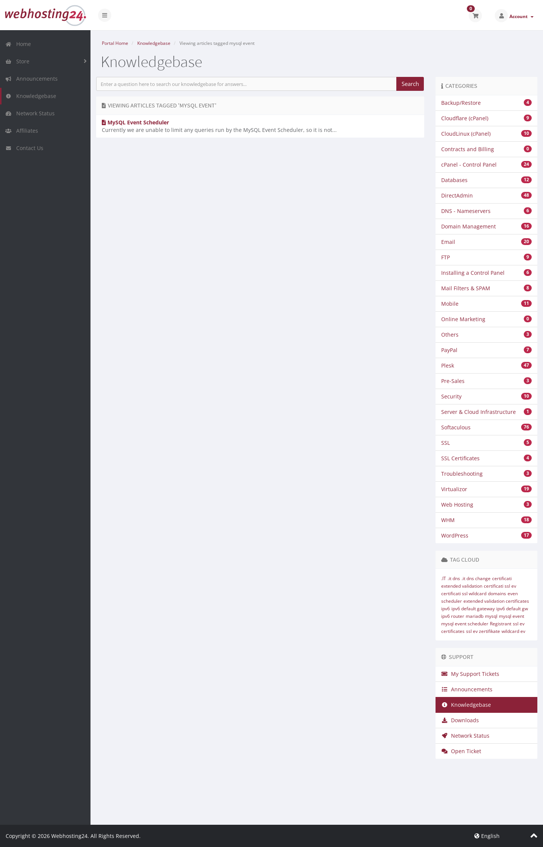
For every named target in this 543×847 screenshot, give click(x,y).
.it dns (454, 578)
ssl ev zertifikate (483, 631)
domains (497, 593)
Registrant (500, 623)
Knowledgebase (30, 96)
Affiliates (21, 130)
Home (18, 43)
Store (17, 61)
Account (521, 16)
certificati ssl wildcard (463, 593)
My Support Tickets (470, 673)
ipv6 (445, 608)
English (487, 835)
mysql (491, 616)
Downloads (460, 720)
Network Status (30, 113)
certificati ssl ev (500, 586)
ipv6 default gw (512, 608)
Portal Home (115, 43)
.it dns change (476, 578)
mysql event (511, 616)
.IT (443, 578)
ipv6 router (452, 616)
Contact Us (24, 148)
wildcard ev (513, 631)
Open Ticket (461, 751)
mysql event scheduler (464, 623)
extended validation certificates (496, 601)
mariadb (474, 616)
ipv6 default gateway (473, 608)
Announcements (31, 78)
